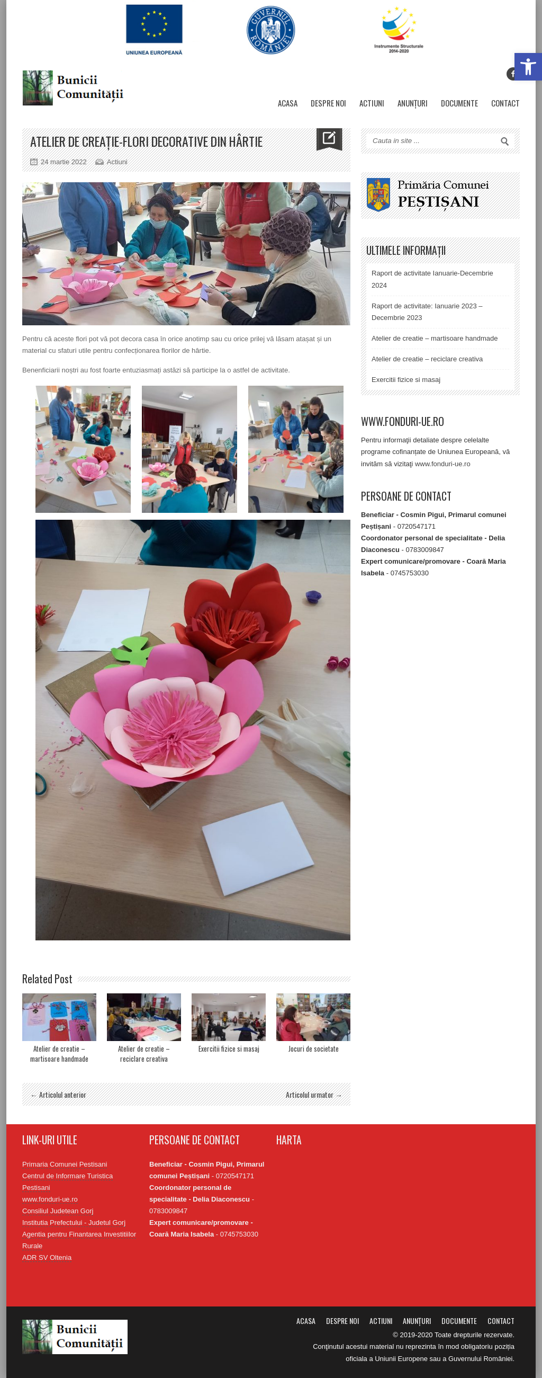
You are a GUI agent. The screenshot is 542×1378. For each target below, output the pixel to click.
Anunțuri (413, 103)
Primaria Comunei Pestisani (64, 1164)
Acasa (287, 103)
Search (505, 141)
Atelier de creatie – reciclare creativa (144, 1053)
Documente (459, 103)
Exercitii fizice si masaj (228, 1048)
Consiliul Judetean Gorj (57, 1211)
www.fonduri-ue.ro (443, 464)
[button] (528, 67)
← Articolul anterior (58, 1094)
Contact (505, 103)
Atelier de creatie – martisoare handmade (59, 1053)
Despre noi (328, 103)
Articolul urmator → (314, 1094)
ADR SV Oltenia (46, 1257)
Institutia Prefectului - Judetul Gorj (73, 1222)
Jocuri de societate (313, 1048)
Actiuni (371, 103)
